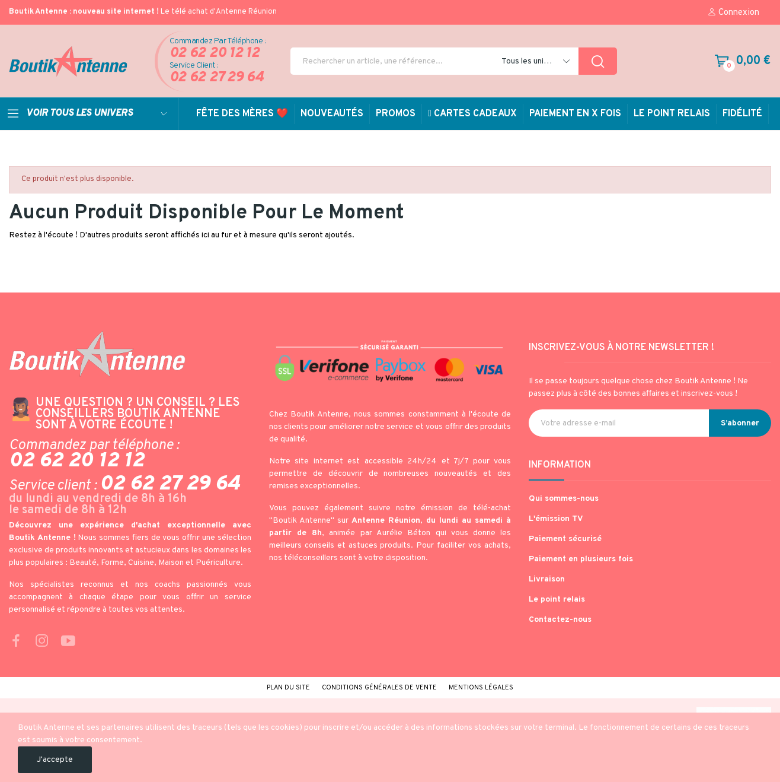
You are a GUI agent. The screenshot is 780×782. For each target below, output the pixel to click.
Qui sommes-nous (564, 499)
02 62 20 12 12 (215, 53)
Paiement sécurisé (565, 539)
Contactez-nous (560, 620)
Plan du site (288, 688)
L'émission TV (556, 519)
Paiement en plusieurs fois (581, 559)
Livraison (547, 579)
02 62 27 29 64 (217, 78)
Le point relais (557, 600)
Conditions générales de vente (379, 688)
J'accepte (55, 760)
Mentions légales (481, 688)
